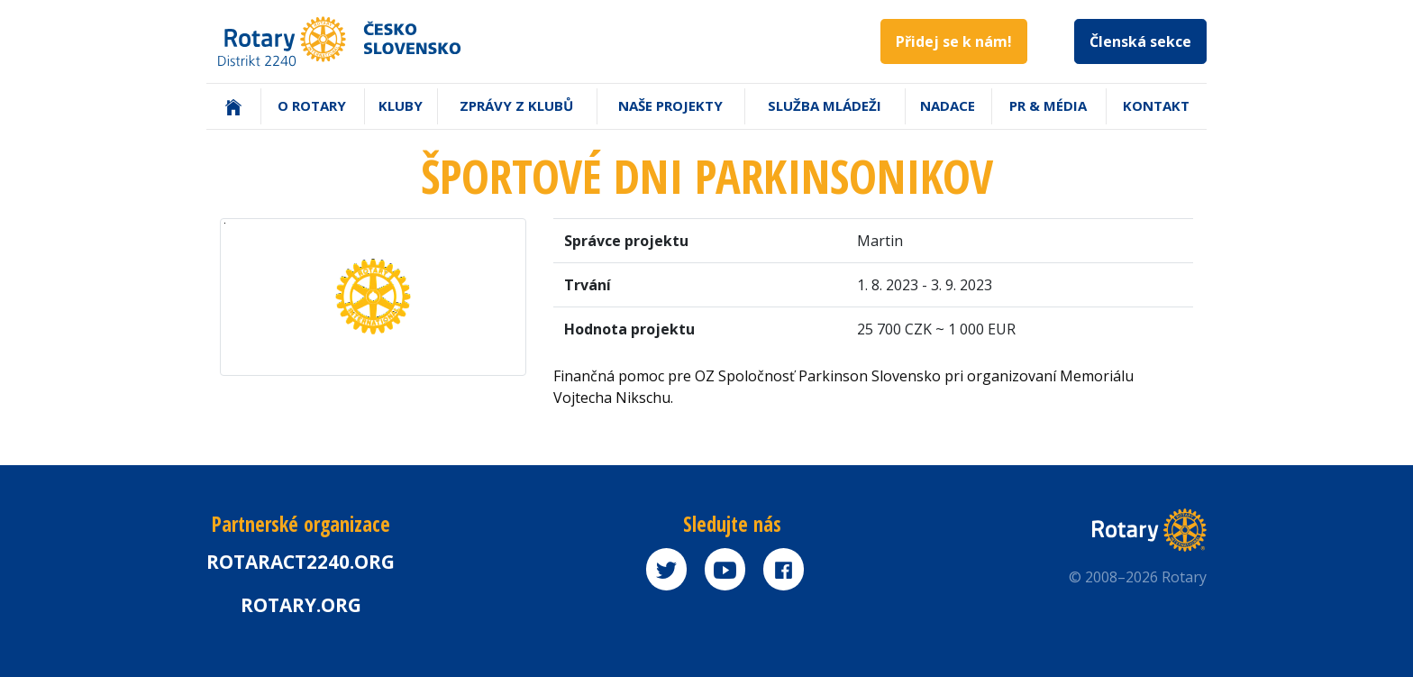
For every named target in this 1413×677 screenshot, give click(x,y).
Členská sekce (1140, 41)
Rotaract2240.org (300, 561)
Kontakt (1156, 105)
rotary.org (301, 605)
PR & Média (1048, 105)
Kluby (400, 105)
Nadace (947, 105)
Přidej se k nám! (954, 41)
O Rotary (312, 105)
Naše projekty (670, 105)
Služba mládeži (824, 105)
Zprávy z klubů (516, 105)
